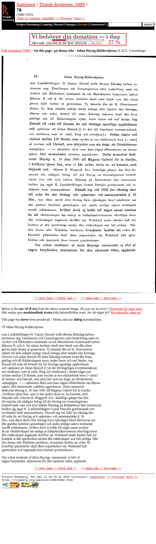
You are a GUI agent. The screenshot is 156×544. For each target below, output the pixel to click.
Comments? (98, 24)
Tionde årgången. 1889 (62, 4)
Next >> (79, 18)
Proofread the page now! (125, 309)
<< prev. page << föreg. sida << (56, 298)
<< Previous (64, 18)
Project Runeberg (27, 24)
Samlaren (26, 4)
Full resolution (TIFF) (16, 50)
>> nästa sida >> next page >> (101, 298)
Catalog (47, 24)
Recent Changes (65, 24)
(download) (97, 477)
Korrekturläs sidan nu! (126, 312)
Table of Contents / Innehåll (35, 18)
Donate (83, 24)
